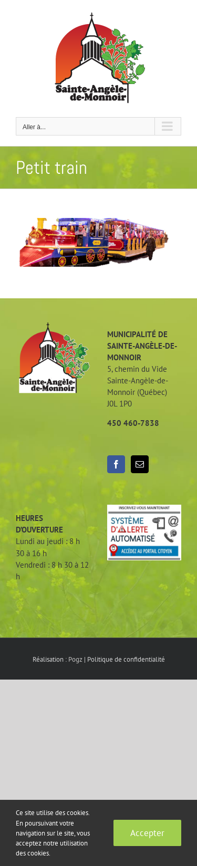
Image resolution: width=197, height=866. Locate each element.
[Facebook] (116, 464)
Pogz (75, 659)
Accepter (147, 833)
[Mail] (140, 464)
